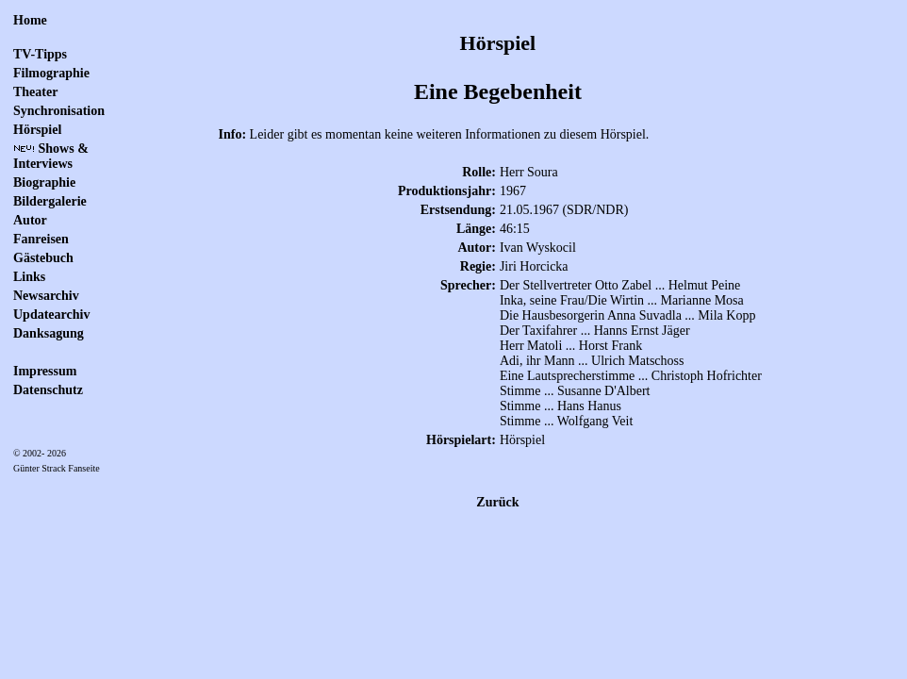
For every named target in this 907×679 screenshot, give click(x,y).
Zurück (497, 502)
